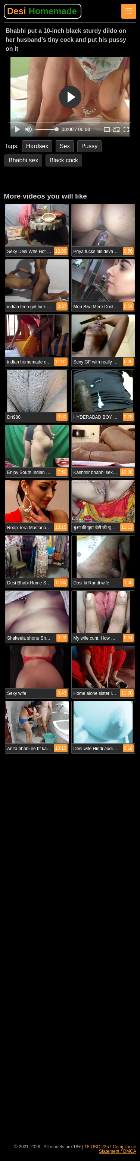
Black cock (64, 160)
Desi (42, 11)
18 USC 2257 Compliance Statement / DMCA (110, 1149)
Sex (65, 146)
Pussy (89, 146)
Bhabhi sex (23, 160)
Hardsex (37, 146)
